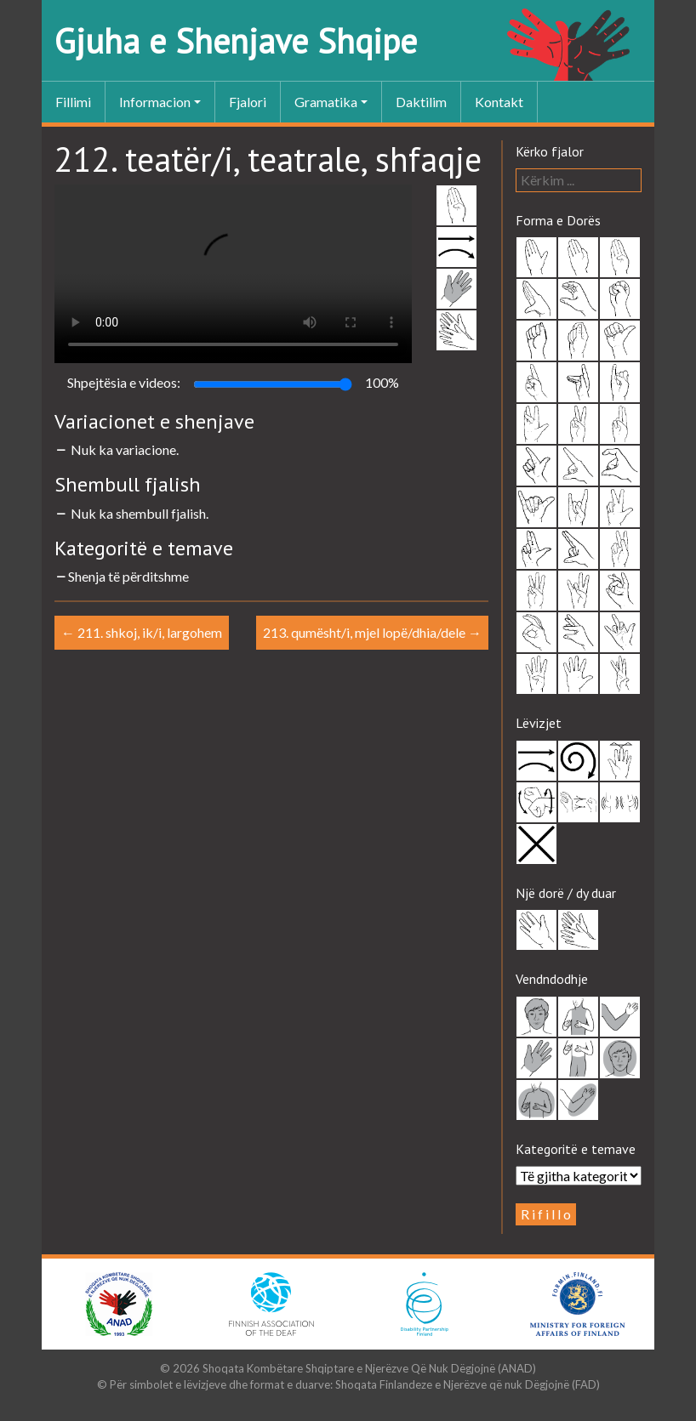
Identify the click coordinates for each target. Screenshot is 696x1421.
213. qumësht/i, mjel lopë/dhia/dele (372, 632)
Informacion (155, 102)
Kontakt (499, 102)
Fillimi (73, 102)
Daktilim (421, 102)
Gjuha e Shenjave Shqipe (235, 41)
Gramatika (325, 102)
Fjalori (247, 102)
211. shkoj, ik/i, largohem (141, 632)
